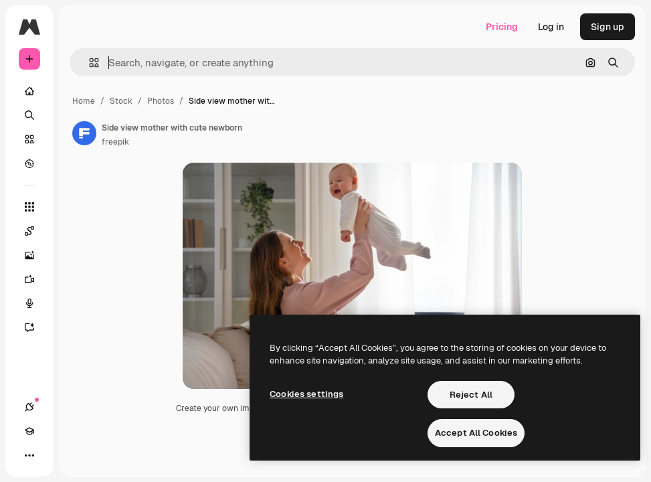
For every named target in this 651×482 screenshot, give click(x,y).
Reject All (471, 394)
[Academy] (29, 431)
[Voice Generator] (36, 303)
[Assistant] (36, 327)
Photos (160, 101)
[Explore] (29, 163)
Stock (121, 101)
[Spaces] (36, 231)
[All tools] (29, 207)
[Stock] (29, 139)
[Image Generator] (36, 255)
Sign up (607, 27)
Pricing (502, 27)
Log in (551, 27)
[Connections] (29, 407)
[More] (29, 455)
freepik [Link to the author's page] (115, 142)
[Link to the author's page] (84, 133)
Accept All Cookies (476, 432)
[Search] (29, 115)
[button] (88, 63)
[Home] (29, 91)
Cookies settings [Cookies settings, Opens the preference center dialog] (306, 394)
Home (83, 101)
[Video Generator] (36, 279)
